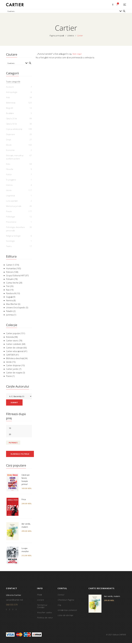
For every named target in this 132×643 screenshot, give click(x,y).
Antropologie (11, 92)
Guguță (9, 296)
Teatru (9, 246)
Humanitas (11, 268)
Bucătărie (10, 113)
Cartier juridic (12, 369)
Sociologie (10, 241)
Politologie (10, 216)
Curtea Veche (12, 282)
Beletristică (10, 102)
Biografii (9, 108)
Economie (10, 150)
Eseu (8, 164)
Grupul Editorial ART (15, 275)
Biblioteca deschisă (15, 358)
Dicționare (10, 134)
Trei (8, 286)
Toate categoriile (13, 81)
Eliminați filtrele (20, 454)
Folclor (9, 174)
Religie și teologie (13, 235)
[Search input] (62, 11)
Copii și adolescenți (14, 129)
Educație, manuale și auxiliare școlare (14, 157)
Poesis (9, 376)
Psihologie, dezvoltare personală (15, 229)
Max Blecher (12, 304)
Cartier (9, 264)
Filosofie (9, 169)
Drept (8, 139)
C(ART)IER (10, 354)
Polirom (9, 272)
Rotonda (10, 337)
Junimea (9, 314)
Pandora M (11, 293)
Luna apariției (12, 200)
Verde (9, 362)
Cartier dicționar (13, 365)
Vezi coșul (76, 53)
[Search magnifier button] (124, 11)
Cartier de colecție (14, 347)
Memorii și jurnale (13, 206)
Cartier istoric (12, 340)
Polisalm (10, 279)
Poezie (9, 211)
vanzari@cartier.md (14, 599)
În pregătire (11, 179)
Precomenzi (11, 222)
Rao (8, 289)
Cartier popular (13, 333)
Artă (8, 97)
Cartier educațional (14, 351)
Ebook (8, 145)
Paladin (9, 311)
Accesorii (10, 87)
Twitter (9, 609)
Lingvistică (10, 195)
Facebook (6, 609)
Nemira (9, 300)
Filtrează (13, 442)
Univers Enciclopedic (15, 307)
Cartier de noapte (14, 372)
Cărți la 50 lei (11, 123)
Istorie (8, 190)
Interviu (9, 185)
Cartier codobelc (13, 344)
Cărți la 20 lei (11, 118)
